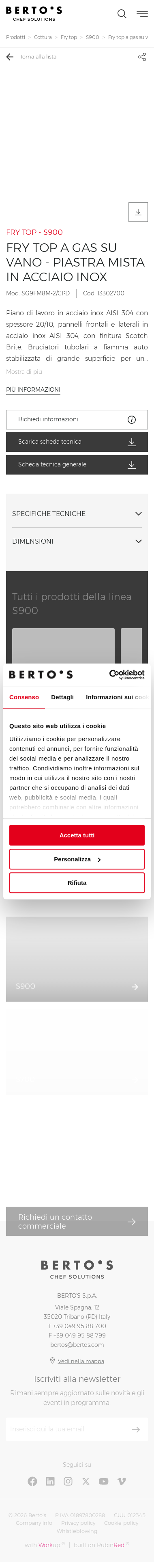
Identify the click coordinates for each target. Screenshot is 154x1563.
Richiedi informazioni (77, 420)
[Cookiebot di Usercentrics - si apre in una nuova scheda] (110, 675)
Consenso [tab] (24, 697)
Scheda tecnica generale (77, 465)
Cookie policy (121, 1523)
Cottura (43, 37)
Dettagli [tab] (62, 697)
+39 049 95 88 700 (79, 1326)
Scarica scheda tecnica (77, 442)
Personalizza (77, 859)
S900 (92, 37)
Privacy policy (78, 1523)
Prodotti (15, 37)
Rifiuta (77, 882)
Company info (34, 1523)
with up (45, 1545)
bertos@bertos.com (77, 1344)
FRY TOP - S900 (34, 232)
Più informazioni (33, 389)
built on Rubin (101, 1545)
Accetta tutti (77, 835)
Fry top (69, 37)
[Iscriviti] (136, 1430)
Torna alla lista (31, 57)
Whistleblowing (77, 1531)
